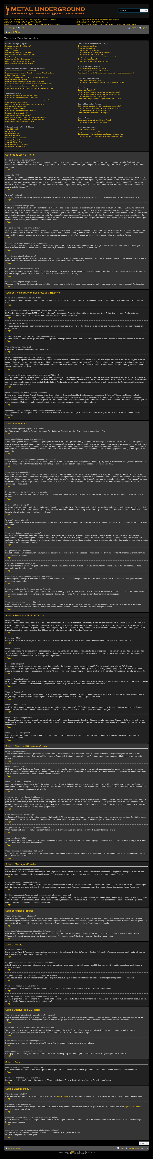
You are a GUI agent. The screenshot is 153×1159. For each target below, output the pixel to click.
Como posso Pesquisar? (86, 90)
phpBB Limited (62, 1096)
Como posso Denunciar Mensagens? (18, 115)
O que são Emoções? (12, 133)
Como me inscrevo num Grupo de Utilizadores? (94, 52)
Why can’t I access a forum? (15, 108)
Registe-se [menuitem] (134, 28)
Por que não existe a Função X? (89, 132)
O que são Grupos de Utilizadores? (90, 50)
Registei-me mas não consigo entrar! (18, 52)
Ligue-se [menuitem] (145, 28)
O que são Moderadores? (87, 48)
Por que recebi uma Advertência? (16, 113)
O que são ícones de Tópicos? (15, 146)
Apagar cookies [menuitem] (133, 1148)
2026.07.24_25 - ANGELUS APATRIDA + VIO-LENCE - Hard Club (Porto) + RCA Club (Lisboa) (106, 24)
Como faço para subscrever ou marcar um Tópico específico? (99, 108)
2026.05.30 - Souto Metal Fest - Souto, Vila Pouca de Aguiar (23, 21)
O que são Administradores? (87, 46)
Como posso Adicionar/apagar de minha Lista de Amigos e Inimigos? (101, 82)
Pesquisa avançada (146, 10)
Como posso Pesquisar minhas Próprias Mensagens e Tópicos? (100, 99)
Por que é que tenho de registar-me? (18, 46)
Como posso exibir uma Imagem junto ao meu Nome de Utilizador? (28, 84)
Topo (9, 169)
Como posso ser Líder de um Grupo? (91, 54)
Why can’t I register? (12, 50)
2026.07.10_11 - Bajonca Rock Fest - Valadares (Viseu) (93, 23)
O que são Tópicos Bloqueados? (16, 144)
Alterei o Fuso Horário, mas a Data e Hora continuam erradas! (26, 77)
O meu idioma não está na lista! (16, 79)
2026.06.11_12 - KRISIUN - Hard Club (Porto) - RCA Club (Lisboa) (25, 23)
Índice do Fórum (14, 32)
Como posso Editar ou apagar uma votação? (20, 111)
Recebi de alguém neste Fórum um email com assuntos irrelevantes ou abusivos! (106, 73)
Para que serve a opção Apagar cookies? (19, 63)
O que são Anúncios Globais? (15, 138)
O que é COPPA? (11, 48)
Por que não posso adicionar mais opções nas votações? (25, 104)
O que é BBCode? (11, 129)
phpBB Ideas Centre (132, 1107)
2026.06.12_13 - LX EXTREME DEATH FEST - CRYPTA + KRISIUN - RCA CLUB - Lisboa (32, 24)
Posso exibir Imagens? (13, 135)
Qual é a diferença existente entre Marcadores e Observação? (99, 106)
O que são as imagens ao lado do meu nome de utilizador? (25, 82)
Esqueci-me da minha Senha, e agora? (18, 59)
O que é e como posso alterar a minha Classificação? (23, 86)
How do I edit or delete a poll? (15, 106)
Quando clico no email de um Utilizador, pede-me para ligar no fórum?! (29, 88)
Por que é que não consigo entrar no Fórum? (20, 54)
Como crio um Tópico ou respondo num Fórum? (21, 95)
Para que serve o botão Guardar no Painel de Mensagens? (25, 117)
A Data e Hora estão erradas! (15, 75)
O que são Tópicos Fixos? (14, 142)
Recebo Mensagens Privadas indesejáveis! (92, 71)
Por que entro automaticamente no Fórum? (20, 61)
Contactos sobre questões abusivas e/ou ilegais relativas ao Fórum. (101, 134)
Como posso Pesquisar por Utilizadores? (92, 96)
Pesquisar (142, 10)
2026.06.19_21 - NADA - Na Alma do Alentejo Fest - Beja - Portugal (97, 20)
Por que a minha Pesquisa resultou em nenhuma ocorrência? (99, 92)
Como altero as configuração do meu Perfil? (20, 71)
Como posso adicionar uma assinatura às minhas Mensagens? (27, 100)
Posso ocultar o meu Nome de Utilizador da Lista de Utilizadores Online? (30, 73)
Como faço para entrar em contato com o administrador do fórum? (100, 136)
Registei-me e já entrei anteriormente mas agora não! (23, 57)
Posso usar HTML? (12, 131)
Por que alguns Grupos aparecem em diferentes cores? (97, 57)
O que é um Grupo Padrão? (87, 59)
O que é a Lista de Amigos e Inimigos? (91, 80)
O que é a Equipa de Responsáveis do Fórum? (94, 61)
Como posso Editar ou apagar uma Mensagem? (21, 98)
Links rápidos (12, 28)
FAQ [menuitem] (22, 28)
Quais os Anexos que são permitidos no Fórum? (94, 120)
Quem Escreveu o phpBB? (87, 129)
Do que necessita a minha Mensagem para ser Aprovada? (25, 119)
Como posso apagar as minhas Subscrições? (93, 113)
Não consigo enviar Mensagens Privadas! (92, 68)
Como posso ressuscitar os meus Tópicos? (20, 121)
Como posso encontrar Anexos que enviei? (92, 122)
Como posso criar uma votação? (16, 102)
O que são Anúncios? (12, 140)
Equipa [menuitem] (122, 1148)
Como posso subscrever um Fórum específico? (94, 110)
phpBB (71, 1152)
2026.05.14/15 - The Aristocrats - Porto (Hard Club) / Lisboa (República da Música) (30, 20)
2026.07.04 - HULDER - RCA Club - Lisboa (89, 21)
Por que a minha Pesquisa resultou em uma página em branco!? (100, 94)
